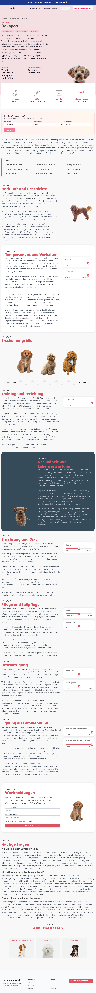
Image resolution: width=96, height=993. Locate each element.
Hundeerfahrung (38, 121)
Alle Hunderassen (33, 983)
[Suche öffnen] (65, 8)
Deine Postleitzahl (10, 807)
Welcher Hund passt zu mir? (83, 8)
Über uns (54, 8)
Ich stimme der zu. (20, 821)
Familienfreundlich (21, 31)
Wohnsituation (7, 121)
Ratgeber (47, 8)
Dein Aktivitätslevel (67, 121)
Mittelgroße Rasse (7, 31)
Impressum (52, 986)
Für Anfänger (34, 31)
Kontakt (51, 983)
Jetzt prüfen (9, 130)
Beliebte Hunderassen (34, 986)
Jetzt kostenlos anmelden (32, 826)
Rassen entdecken (35, 8)
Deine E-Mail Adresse (11, 814)
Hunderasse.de (9, 8)
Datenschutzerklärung (23, 821)
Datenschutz (52, 988)
